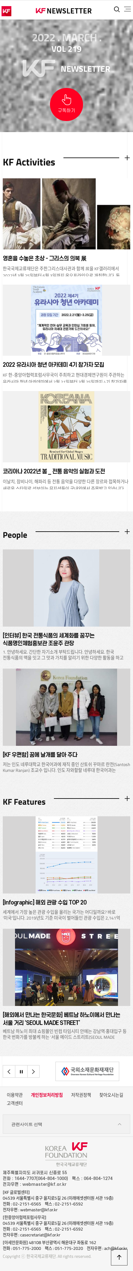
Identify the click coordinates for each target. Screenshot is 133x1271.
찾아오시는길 (111, 1095)
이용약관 (15, 1095)
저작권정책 (81, 1095)
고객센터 (15, 1103)
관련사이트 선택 (66, 1124)
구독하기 (66, 110)
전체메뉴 (127, 9)
